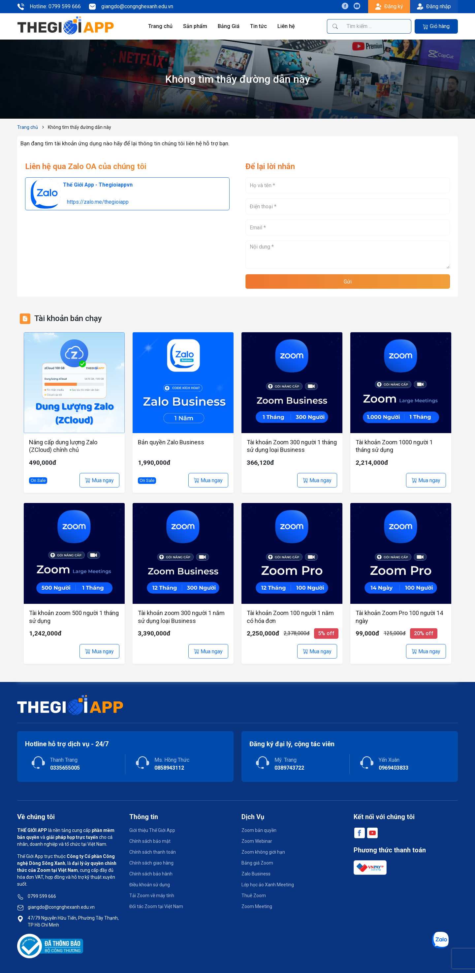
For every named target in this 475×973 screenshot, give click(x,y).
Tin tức (258, 26)
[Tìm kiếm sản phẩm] (377, 26)
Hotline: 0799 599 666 (49, 6)
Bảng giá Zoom (257, 863)
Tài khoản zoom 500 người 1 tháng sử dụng (74, 616)
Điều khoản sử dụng (149, 884)
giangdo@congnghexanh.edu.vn (131, 6)
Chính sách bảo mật (150, 841)
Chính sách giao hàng (151, 863)
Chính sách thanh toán (152, 852)
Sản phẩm (195, 26)
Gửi (348, 282)
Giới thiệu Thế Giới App (152, 830)
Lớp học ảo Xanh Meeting (267, 884)
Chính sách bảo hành (151, 873)
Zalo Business (255, 873)
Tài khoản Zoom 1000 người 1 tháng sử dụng (394, 446)
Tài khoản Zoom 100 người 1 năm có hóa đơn (290, 616)
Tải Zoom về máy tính (151, 895)
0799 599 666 (42, 896)
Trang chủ (160, 26)
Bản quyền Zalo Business (171, 442)
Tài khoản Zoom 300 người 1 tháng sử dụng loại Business (292, 446)
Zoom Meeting (256, 906)
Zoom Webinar (256, 841)
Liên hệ (286, 26)
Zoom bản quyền (258, 830)
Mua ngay (99, 480)
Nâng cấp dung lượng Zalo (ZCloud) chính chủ (63, 446)
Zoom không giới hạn (263, 852)
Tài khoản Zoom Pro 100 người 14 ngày (399, 616)
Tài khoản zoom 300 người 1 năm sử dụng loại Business (181, 616)
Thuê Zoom (253, 895)
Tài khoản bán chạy (68, 318)
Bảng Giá (228, 26)
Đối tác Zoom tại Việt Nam (156, 906)
